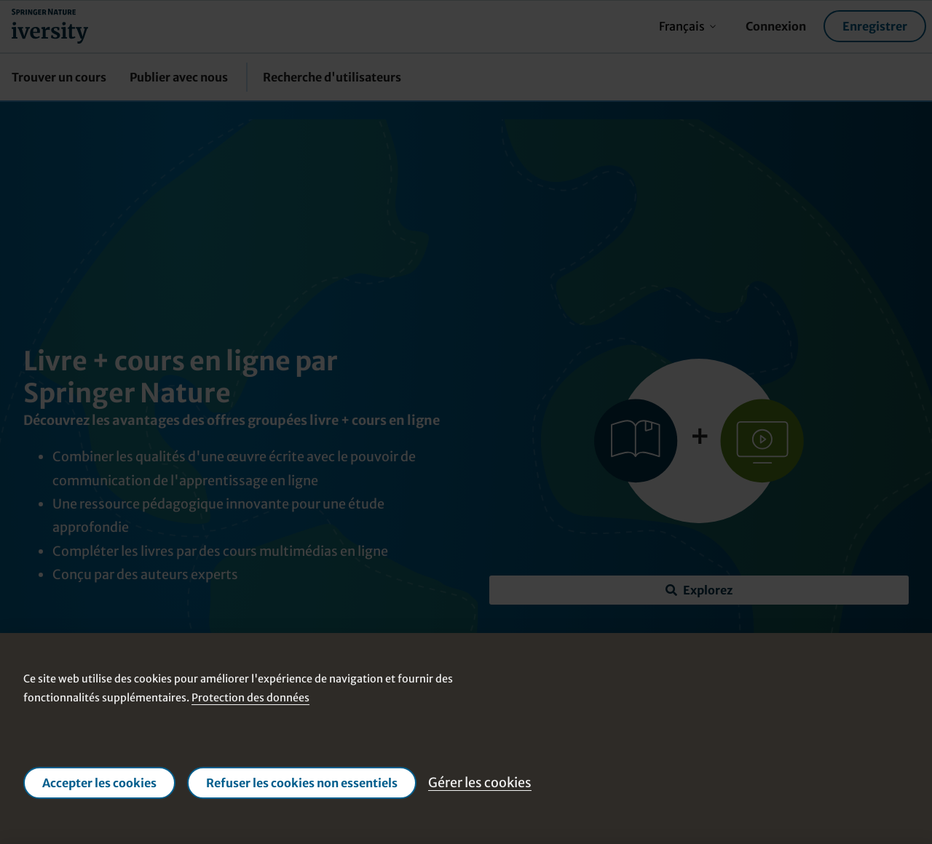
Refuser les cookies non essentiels (302, 783)
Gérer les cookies (480, 782)
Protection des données (250, 697)
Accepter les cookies (99, 783)
